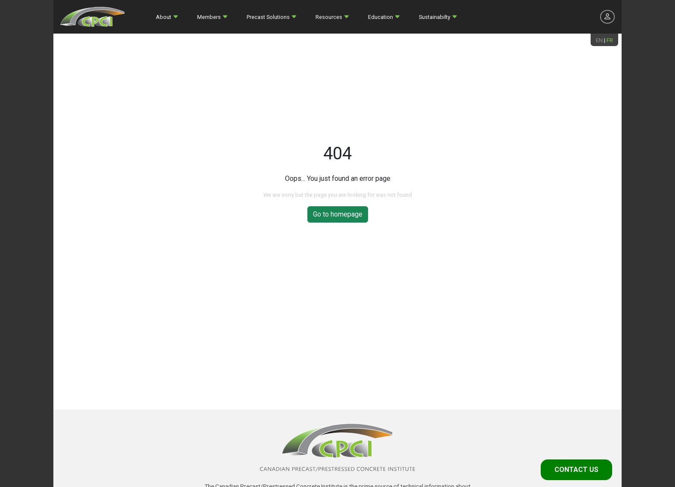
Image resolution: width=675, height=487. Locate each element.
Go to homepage (337, 214)
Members (209, 17)
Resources (329, 17)
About (163, 17)
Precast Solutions (268, 17)
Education (380, 17)
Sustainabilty (434, 17)
